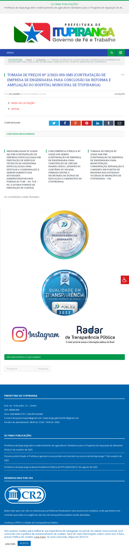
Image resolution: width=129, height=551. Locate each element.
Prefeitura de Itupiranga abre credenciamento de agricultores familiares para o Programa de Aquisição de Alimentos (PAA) (65, 7)
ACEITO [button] (24, 543)
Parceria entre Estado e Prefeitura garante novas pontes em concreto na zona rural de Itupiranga (54, 456)
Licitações (120, 94)
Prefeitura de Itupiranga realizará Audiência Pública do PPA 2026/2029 (39, 467)
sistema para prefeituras (45, 510)
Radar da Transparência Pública (41, 522)
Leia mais (40, 536)
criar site (24, 510)
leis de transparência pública (58, 514)
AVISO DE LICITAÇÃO (23, 103)
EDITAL (15, 108)
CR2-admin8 (14, 94)
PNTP (18, 522)
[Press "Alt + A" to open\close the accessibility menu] (125, 280)
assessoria (82, 510)
